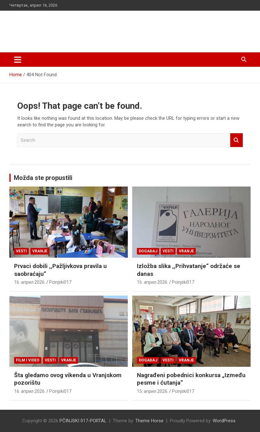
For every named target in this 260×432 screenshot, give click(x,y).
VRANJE (39, 251)
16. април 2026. (29, 282)
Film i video (27, 360)
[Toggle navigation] (17, 59)
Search (236, 140)
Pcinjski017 (60, 282)
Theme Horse (149, 421)
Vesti (21, 251)
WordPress (224, 421)
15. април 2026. (152, 391)
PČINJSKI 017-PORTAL (75, 28)
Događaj (148, 251)
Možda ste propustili (43, 178)
